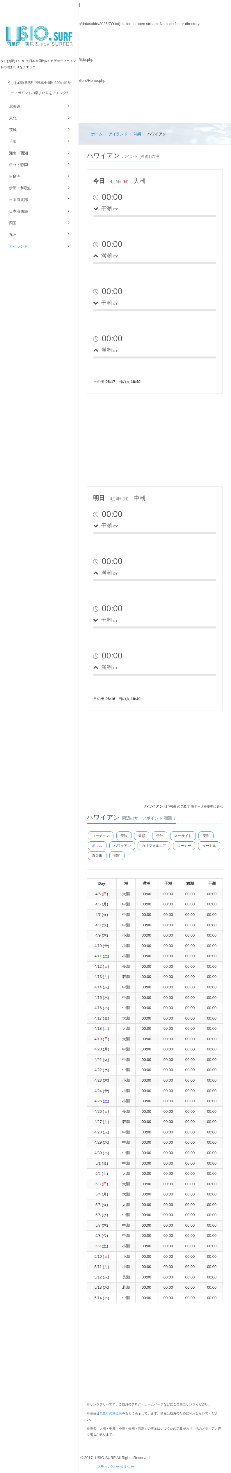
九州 (13, 234)
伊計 (159, 836)
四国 (13, 223)
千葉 (13, 141)
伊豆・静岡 (18, 165)
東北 (13, 118)
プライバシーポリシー (115, 1467)
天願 (141, 836)
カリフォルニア (154, 846)
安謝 (205, 836)
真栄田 (97, 856)
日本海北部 (18, 199)
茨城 (13, 130)
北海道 (14, 106)
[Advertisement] (154, 439)
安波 (123, 836)
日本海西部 (18, 211)
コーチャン (100, 836)
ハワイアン (122, 846)
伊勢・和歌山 (20, 188)
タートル (209, 846)
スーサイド (183, 836)
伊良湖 (14, 176)
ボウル (97, 846)
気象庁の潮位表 (110, 1413)
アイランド (18, 246)
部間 (116, 856)
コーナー (184, 846)
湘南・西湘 (18, 153)
